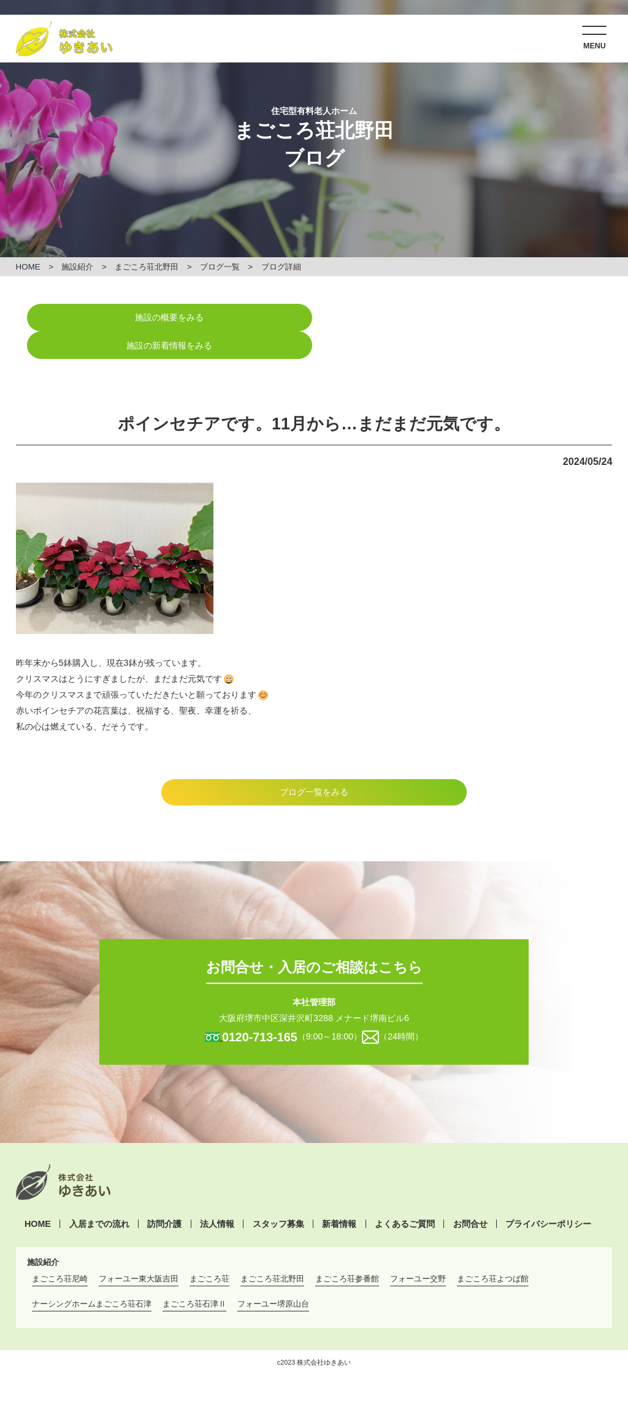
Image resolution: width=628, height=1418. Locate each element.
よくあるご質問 (405, 1196)
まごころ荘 (209, 1251)
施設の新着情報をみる (463, 317)
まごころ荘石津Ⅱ (194, 1276)
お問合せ (470, 1196)
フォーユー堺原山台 (273, 1276)
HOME (28, 266)
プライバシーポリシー (548, 1196)
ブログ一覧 (220, 266)
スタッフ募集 (278, 1196)
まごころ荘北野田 (146, 266)
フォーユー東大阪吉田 (138, 1251)
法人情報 (217, 1196)
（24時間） (401, 1009)
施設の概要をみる (165, 317)
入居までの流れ (99, 1196)
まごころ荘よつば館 (493, 1251)
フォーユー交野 (418, 1251)
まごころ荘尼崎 (60, 1251)
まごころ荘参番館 (347, 1251)
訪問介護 (164, 1196)
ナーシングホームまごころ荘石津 (91, 1276)
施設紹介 (78, 266)
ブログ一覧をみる (314, 764)
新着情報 (339, 1196)
